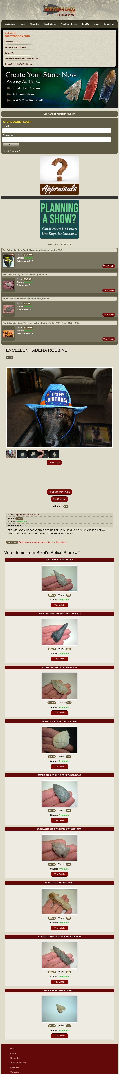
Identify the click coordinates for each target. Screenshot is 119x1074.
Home (22, 24)
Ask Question (59, 477)
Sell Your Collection (13, 42)
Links (96, 24)
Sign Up (85, 24)
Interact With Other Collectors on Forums (21, 58)
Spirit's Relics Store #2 (27, 492)
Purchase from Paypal (59, 470)
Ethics (13, 1059)
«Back (9, 357)
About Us (34, 24)
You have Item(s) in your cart (59, 114)
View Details (108, 266)
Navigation (10, 24)
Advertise (14, 1045)
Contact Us (109, 24)
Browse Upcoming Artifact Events (18, 64)
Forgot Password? (11, 151)
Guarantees (15, 1036)
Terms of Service (18, 1040)
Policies (14, 1031)
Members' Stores (69, 24)
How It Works (50, 24)
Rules (13, 1026)
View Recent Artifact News (15, 47)
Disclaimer (15, 1054)
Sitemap (14, 1063)
